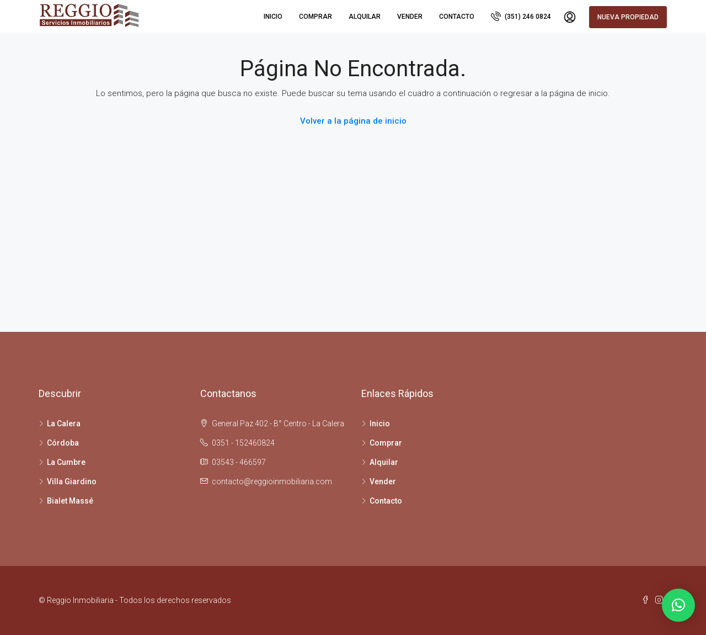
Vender (409, 16)
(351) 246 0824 (521, 16)
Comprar (315, 16)
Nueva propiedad (628, 17)
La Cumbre (66, 462)
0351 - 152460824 (243, 442)
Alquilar (365, 16)
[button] (678, 605)
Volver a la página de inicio (353, 121)
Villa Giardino (72, 481)
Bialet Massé (70, 500)
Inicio (273, 16)
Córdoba (63, 442)
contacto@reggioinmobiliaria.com (272, 481)
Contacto (456, 16)
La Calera (64, 423)
